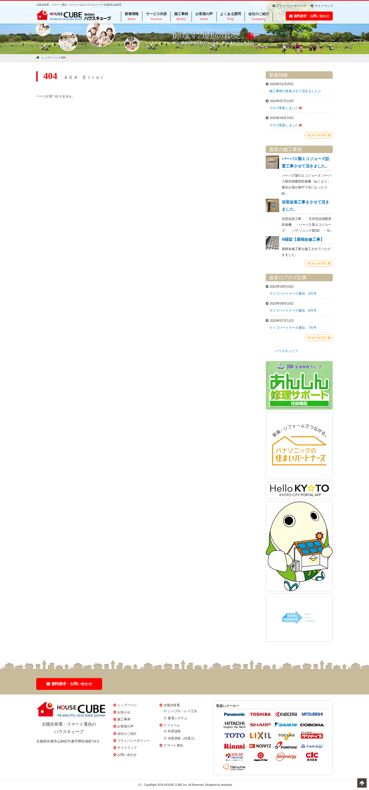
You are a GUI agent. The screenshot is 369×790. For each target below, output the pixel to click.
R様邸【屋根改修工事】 (303, 239)
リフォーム (172, 725)
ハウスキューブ (286, 351)
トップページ (127, 705)
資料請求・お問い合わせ (309, 16)
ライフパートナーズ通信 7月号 (293, 327)
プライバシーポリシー (289, 6)
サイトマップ (322, 6)
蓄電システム (177, 718)
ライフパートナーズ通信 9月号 (293, 293)
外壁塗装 (174, 731)
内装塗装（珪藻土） (182, 738)
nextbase (226, 784)
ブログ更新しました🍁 (285, 108)
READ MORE (319, 135)
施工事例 (123, 719)
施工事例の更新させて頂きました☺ (295, 91)
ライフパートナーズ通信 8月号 (293, 310)
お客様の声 (125, 726)
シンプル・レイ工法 (182, 711)
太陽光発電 (172, 705)
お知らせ (123, 712)
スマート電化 (173, 745)
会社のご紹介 (127, 733)
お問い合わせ (127, 755)
